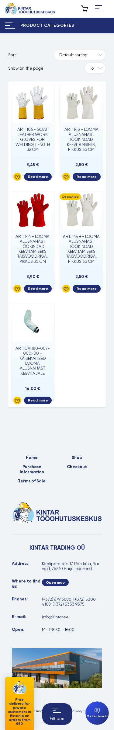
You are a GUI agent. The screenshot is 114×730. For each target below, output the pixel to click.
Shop (77, 457)
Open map (55, 582)
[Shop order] (80, 54)
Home (32, 457)
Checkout (77, 466)
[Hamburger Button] (100, 9)
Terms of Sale (32, 481)
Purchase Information (32, 469)
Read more (38, 177)
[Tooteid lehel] (95, 68)
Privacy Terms (82, 711)
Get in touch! (97, 713)
